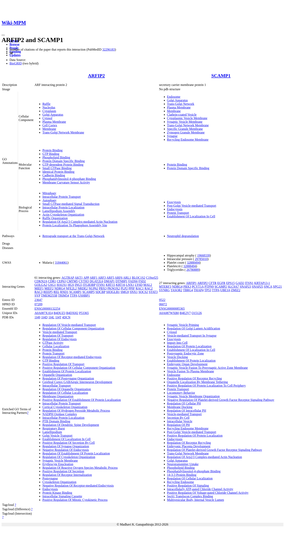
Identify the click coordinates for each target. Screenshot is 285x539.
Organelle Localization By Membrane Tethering (197, 382)
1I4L (51, 317)
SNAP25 (257, 286)
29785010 (201, 259)
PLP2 (124, 288)
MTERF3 (165, 286)
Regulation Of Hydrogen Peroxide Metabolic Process (76, 410)
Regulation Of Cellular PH (184, 403)
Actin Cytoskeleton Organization (63, 214)
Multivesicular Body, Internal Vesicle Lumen (195, 500)
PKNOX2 (113, 288)
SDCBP (100, 292)
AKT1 (79, 277)
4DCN (66, 317)
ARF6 (119, 277)
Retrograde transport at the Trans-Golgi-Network (73, 236)
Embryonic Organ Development (187, 364)
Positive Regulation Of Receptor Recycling (194, 378)
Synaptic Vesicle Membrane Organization (193, 396)
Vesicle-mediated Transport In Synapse (192, 335)
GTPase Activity (52, 342)
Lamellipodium (52, 432)
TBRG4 (188, 290)
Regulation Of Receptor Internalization (67, 475)
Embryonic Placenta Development (188, 446)
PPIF (131, 288)
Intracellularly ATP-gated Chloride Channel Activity (200, 489)
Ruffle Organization (55, 218)
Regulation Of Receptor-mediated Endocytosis (72, 357)
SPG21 (277, 286)
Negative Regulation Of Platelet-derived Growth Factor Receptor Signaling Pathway (220, 400)
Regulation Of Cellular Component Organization (73, 328)
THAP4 (199, 290)
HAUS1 (62, 284)
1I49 (37, 317)
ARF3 (102, 277)
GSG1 (52, 284)
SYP (37, 295)
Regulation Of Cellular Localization (65, 392)
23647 (38, 300)
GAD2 (240, 283)
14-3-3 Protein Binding (181, 475)
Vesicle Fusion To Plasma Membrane (190, 371)
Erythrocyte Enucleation (57, 464)
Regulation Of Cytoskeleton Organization (68, 457)
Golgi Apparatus (52, 114)
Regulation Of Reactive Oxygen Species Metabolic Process (80, 467)
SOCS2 (143, 292)
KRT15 (110, 284)
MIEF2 (48, 288)
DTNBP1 (121, 281)
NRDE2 (83, 288)
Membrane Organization (57, 396)
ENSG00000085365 (172, 308)
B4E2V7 (185, 313)
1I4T (58, 317)
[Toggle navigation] (3, 35)
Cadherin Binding (53, 175)
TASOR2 (176, 290)
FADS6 (133, 281)
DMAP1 (109, 281)
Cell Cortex (49, 125)
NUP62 (93, 288)
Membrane (49, 129)
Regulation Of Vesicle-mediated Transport (69, 325)
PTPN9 (209, 286)
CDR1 (52, 281)
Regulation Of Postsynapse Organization (68, 378)
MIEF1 (39, 288)
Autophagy (49, 200)
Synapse (172, 136)
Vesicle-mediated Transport (59, 332)
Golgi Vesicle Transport (57, 435)
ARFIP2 (96, 75)
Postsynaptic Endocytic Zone (185, 353)
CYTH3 (84, 281)
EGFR (221, 283)
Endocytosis (174, 209)
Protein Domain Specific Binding (63, 161)
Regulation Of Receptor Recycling (189, 442)
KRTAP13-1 (262, 283)
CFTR (213, 283)
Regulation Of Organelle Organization (66, 389)
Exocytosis (174, 202)
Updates (15, 55)
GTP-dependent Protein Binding (62, 164)
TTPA (73, 295)
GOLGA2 (40, 284)
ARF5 (110, 277)
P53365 (84, 313)
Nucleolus (48, 107)
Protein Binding (52, 150)
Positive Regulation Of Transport (63, 364)
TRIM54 (63, 295)
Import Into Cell (177, 342)
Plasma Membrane (54, 121)
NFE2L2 (71, 288)
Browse (14, 44)
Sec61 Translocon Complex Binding (190, 496)
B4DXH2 (72, 313)
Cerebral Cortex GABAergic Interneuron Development (77, 382)
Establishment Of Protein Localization (66, 371)
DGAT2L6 (96, 281)
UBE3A (225, 290)
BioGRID (16, 63)
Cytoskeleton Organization (59, 482)
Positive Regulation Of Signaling (188, 485)
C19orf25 (152, 277)
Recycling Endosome (180, 482)
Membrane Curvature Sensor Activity (66, 182)
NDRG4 (59, 288)
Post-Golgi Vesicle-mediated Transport (191, 205)
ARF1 (93, 277)
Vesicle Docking (177, 357)
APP (86, 277)
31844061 (61, 262)
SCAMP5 (88, 292)
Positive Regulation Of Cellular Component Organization (78, 367)
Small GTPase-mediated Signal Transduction (70, 204)
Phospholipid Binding (56, 157)
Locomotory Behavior (181, 392)
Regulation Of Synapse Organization (65, 446)
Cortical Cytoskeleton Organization (64, 407)
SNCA (268, 286)
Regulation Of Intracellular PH (186, 410)
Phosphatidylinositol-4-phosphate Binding (69, 179)
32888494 (193, 262)
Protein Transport (178, 212)
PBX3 (103, 288)
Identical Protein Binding (58, 171)
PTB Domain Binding (56, 421)
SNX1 (134, 292)
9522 (162, 300)
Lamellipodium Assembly (58, 211)
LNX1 (130, 284)
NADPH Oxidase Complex (59, 414)
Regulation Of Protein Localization (189, 346)
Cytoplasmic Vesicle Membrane (187, 118)
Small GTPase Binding (57, 168)
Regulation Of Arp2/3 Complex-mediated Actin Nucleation (79, 221)
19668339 (203, 255)
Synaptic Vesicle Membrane (184, 121)
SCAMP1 (221, 75)
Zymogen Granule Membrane (186, 132)
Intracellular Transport (56, 385)
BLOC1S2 (138, 277)
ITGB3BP (89, 284)
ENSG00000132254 (47, 308)
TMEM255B (49, 295)
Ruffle (46, 104)
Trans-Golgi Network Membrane (63, 132)
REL (56, 292)
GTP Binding (50, 154)
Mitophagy (49, 193)
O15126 (197, 313)
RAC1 (140, 288)
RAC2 (148, 288)
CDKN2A (40, 281)
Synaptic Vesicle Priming (183, 325)
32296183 (108, 49)
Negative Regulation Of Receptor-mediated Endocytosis (78, 485)
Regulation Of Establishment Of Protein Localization (76, 453)
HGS (71, 284)
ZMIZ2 (235, 290)
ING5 (78, 284)
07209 (38, 304)
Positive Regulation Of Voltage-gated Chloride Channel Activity (208, 492)
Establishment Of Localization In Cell (191, 216)
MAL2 (147, 284)
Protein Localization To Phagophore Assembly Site (74, 225)
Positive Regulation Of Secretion (63, 471)
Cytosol (47, 118)
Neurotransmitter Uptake (183, 464)
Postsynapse (50, 478)
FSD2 (142, 281)
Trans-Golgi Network (180, 104)
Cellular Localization (55, 346)
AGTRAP (68, 277)
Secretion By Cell (178, 417)
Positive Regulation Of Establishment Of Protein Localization (81, 400)
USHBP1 (84, 295)
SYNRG (164, 290)
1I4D (44, 317)
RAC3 (38, 292)
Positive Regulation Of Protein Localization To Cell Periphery (206, 385)
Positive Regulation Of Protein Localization (195, 435)
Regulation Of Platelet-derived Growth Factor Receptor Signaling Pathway (214, 450)
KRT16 (120, 284)
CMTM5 (72, 281)
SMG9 (125, 292)
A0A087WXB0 (169, 313)
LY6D (138, 284)
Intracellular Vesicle (179, 421)
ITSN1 (100, 284)
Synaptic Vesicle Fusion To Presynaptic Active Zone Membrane (207, 367)
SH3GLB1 (113, 292)
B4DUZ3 (60, 313)
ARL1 (127, 277)
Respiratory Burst (53, 428)
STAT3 (153, 292)
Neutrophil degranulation (183, 236)
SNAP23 (245, 286)
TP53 (207, 290)
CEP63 (61, 281)
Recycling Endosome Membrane (188, 139)
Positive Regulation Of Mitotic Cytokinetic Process (74, 500)
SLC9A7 (233, 286)
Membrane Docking (179, 407)
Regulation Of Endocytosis (59, 339)
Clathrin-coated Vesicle (182, 114)
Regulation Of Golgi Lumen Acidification (193, 328)
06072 (163, 304)
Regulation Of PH (178, 425)
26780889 (192, 269)
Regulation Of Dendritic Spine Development (70, 425)
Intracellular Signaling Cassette (62, 496)
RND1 (64, 292)
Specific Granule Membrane (185, 129)
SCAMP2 (221, 286)
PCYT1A (198, 286)
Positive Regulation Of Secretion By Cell (68, 442)
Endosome (173, 96)
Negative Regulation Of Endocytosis (65, 450)
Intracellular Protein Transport (61, 196)
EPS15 (230, 283)
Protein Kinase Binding (57, 492)
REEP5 (48, 292)
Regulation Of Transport (57, 335)
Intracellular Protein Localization (63, 207)
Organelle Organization (57, 375)
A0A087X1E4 (43, 313)
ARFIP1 (191, 283)
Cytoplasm (49, 111)
